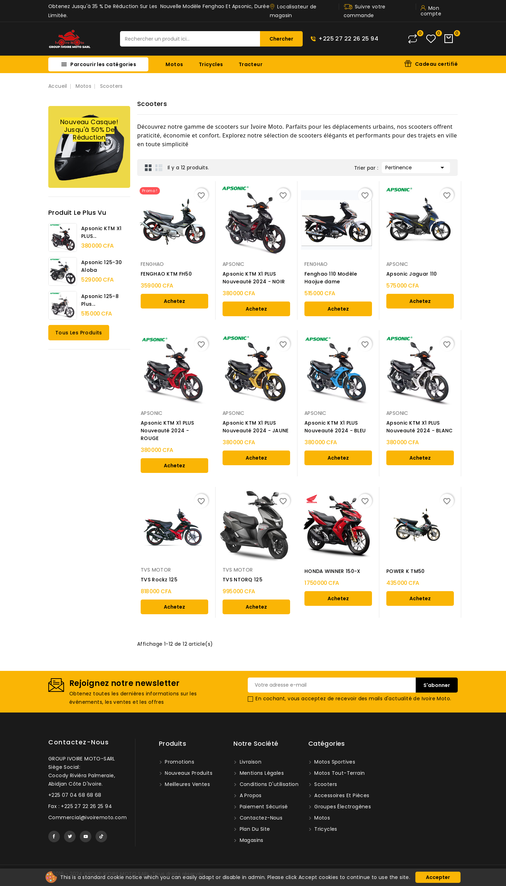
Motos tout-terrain (339, 773)
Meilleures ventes (186, 784)
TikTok (101, 836)
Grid (148, 167)
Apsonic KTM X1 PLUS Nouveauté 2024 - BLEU (335, 426)
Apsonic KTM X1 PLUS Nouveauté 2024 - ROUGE (167, 430)
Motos (174, 64)
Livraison (249, 761)
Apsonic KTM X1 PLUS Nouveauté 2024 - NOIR (254, 277)
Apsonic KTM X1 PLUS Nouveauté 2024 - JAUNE (256, 426)
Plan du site (254, 828)
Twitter (70, 836)
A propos (250, 795)
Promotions (178, 761)
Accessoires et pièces (341, 795)
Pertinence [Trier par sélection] (416, 167)
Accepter (438, 877)
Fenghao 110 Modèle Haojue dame (330, 277)
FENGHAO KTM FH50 (166, 273)
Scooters (325, 784)
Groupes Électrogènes (342, 806)
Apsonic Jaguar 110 (411, 273)
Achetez (174, 301)
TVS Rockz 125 (159, 579)
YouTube (85, 836)
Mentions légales (261, 773)
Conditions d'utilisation (268, 784)
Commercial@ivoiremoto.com (87, 817)
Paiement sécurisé (263, 806)
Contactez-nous (78, 742)
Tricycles (211, 64)
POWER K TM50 (405, 571)
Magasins (250, 840)
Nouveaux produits (187, 773)
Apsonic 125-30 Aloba (101, 266)
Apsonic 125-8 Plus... (100, 300)
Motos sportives (334, 761)
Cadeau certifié (436, 64)
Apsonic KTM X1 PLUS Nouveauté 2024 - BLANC (419, 426)
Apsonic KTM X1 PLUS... (101, 232)
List (158, 167)
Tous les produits (78, 332)
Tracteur (250, 64)
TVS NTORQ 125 (242, 579)
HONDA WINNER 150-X (332, 571)
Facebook (54, 836)
